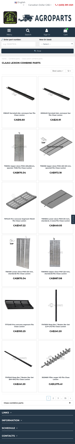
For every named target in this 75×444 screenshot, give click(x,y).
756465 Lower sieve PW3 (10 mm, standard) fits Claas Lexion (19, 273)
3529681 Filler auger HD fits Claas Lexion (55, 378)
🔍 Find (37, 51)
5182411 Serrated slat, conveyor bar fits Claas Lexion (19, 114)
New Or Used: (45, 39)
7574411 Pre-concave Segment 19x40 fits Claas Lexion (19, 220)
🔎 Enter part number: (11, 39)
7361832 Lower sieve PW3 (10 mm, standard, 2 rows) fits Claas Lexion (55, 220)
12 (70, 71)
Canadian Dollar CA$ (40, 5)
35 (65, 398)
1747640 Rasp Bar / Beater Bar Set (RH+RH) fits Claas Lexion (19, 378)
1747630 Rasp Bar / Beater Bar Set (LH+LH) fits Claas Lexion (56, 325)
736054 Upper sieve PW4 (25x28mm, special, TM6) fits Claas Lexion (19, 167)
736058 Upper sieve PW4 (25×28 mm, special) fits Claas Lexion (55, 167)
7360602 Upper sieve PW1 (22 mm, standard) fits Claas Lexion (55, 273)
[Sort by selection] (58, 71)
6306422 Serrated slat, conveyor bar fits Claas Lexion (56, 114)
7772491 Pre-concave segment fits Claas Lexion (19, 325)
